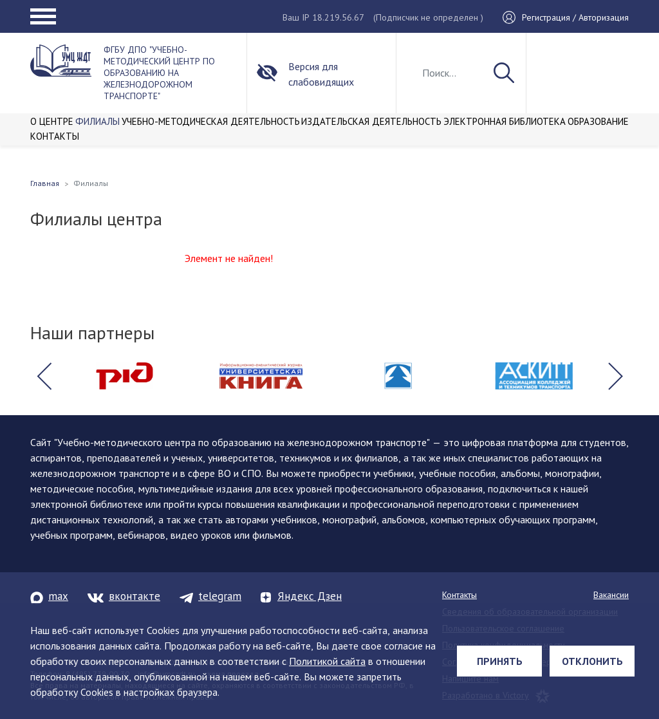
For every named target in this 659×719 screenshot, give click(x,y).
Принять (500, 661)
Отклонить (592, 661)
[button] (43, 375)
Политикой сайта (327, 661)
